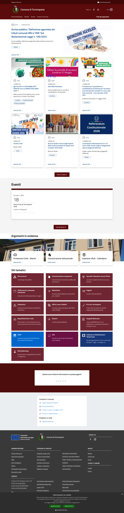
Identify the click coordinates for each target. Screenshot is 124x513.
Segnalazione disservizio (44, 484)
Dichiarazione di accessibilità (70, 490)
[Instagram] (95, 9)
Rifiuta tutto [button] (69, 506)
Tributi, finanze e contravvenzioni (72, 460)
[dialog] (62, 502)
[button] (62, 510)
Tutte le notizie (62, 175)
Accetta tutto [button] (55, 506)
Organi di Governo (16, 453)
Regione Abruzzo (16, 2)
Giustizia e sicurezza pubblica (70, 456)
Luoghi (90, 468)
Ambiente (65, 463)
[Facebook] (91, 9)
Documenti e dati (16, 472)
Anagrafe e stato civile (43, 453)
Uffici (12, 460)
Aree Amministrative (17, 457)
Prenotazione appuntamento (45, 481)
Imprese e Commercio (43, 463)
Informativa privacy (68, 484)
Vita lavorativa (41, 460)
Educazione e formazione (69, 453)
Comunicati (91, 457)
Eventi (90, 471)
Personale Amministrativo (19, 469)
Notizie (90, 453)
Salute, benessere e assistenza (71, 466)
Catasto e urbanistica (43, 466)
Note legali (65, 487)
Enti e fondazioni (16, 463)
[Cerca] (110, 9)
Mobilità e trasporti (42, 469)
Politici (13, 466)
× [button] (122, 494)
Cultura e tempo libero (43, 457)
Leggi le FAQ (40, 487)
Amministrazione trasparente (71, 481)
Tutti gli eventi (61, 227)
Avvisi (16, 25)
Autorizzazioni (66, 469)
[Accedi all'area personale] (104, 2)
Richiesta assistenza (43, 490)
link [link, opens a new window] (78, 502)
